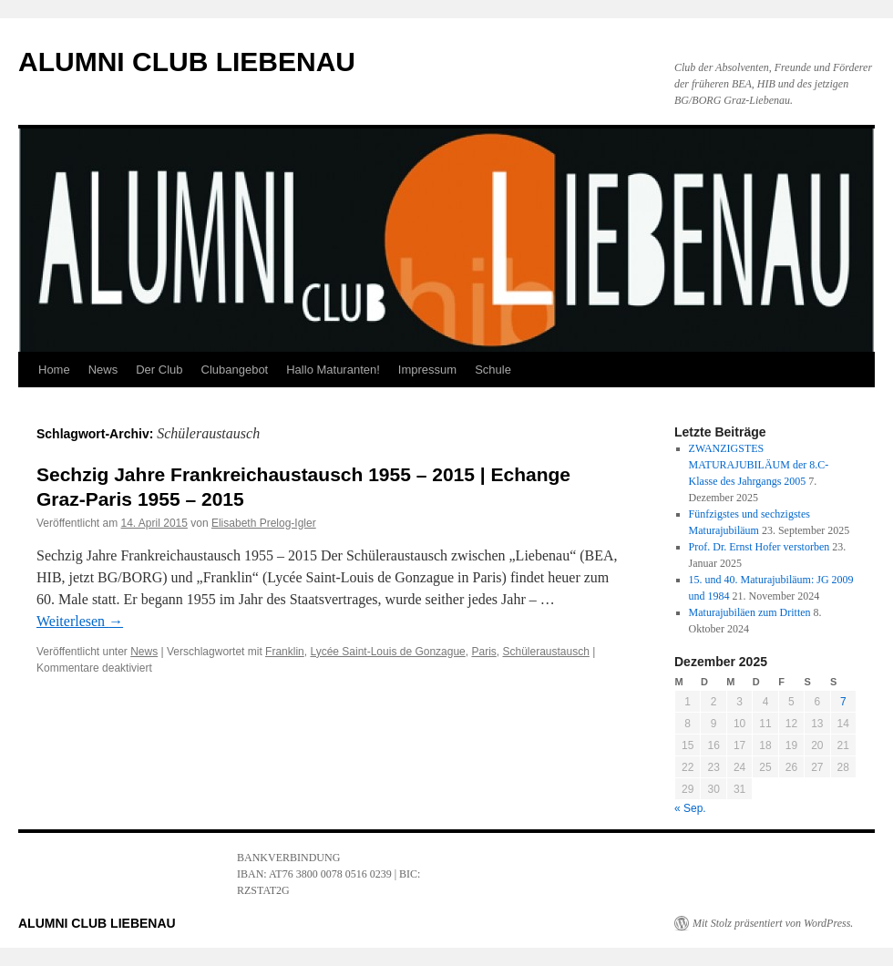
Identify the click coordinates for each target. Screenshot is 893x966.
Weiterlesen (79, 621)
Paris (483, 651)
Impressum (427, 369)
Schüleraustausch (545, 651)
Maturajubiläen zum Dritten (750, 612)
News (103, 369)
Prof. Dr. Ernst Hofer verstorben (759, 546)
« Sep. (690, 808)
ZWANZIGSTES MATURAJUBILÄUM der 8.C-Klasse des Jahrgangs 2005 (759, 465)
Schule (493, 369)
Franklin (284, 651)
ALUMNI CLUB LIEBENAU (186, 61)
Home (54, 369)
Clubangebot (235, 369)
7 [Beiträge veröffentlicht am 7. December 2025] (843, 701)
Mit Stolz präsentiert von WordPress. (773, 923)
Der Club (159, 369)
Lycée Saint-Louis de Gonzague (387, 651)
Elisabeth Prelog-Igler (263, 523)
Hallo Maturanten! (333, 369)
